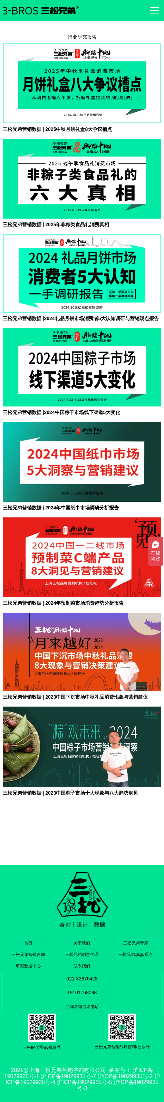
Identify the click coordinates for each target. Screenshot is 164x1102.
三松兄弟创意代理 (81, 954)
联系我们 (82, 966)
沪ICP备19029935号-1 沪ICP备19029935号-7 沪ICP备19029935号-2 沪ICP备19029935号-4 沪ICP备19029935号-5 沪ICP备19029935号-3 (82, 1079)
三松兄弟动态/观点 (135, 954)
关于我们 (82, 943)
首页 (28, 943)
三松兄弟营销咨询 (28, 954)
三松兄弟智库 (135, 943)
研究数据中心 (28, 966)
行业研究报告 (82, 37)
